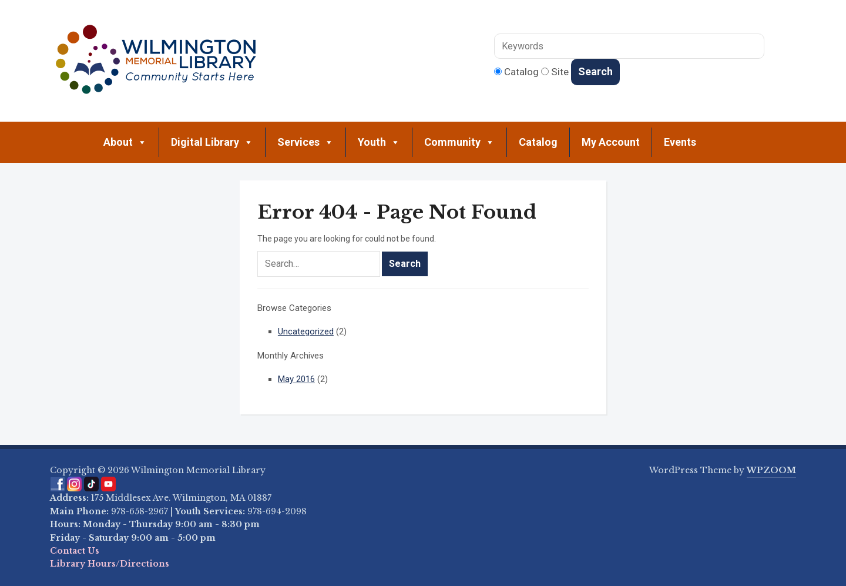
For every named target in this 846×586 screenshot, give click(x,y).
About (125, 142)
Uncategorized (306, 331)
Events (680, 142)
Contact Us (74, 550)
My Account (611, 142)
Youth (379, 142)
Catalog (538, 142)
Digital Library (212, 142)
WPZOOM (771, 470)
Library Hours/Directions (109, 563)
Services (305, 142)
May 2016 (296, 379)
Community (459, 142)
